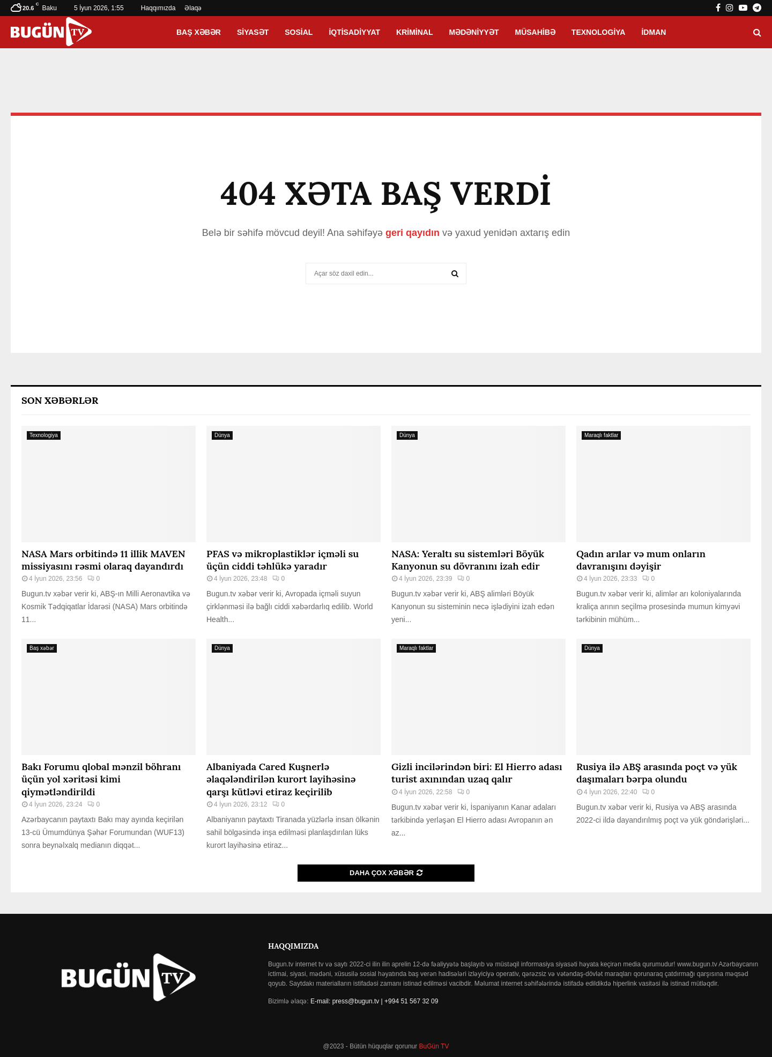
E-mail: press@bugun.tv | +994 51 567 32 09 (374, 1001)
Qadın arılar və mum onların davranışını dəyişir (641, 560)
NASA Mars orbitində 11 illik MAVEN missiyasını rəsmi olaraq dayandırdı (103, 560)
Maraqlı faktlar (601, 435)
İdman (653, 32)
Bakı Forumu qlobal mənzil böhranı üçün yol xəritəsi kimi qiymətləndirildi (101, 779)
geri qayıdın (412, 232)
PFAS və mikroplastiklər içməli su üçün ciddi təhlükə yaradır (282, 560)
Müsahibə (535, 32)
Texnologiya (598, 32)
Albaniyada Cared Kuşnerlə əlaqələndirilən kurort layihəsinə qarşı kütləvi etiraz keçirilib (280, 779)
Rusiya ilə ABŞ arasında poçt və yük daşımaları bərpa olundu (656, 772)
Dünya (222, 435)
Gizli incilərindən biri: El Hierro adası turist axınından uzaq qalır (476, 772)
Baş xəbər (198, 32)
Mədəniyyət (474, 32)
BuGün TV (433, 1046)
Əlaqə (193, 8)
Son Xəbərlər (59, 400)
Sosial (299, 32)
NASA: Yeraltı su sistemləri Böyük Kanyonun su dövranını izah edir (467, 560)
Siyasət (253, 32)
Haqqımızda (158, 8)
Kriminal (414, 32)
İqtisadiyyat (354, 32)
